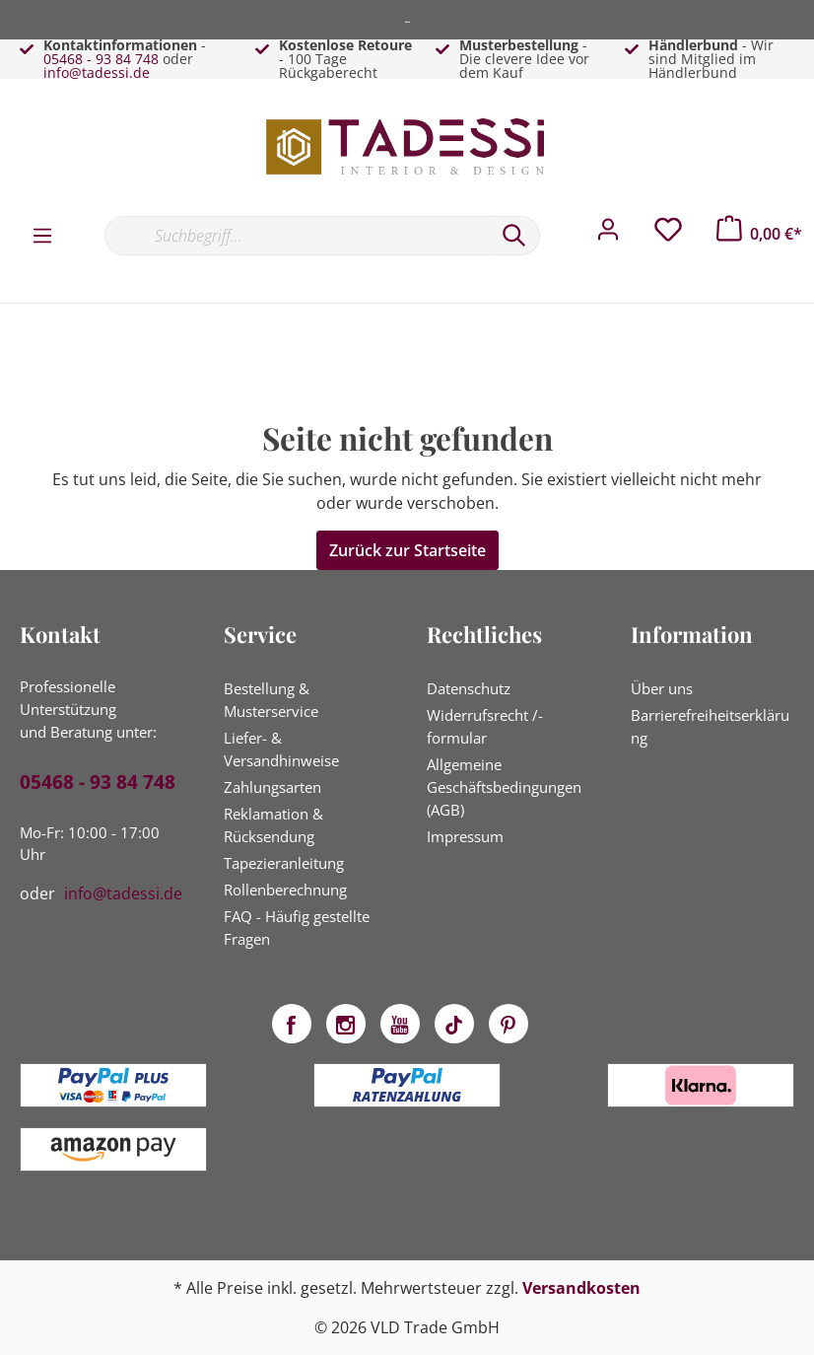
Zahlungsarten (272, 787)
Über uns (662, 688)
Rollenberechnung (285, 889)
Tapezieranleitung (284, 863)
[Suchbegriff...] (296, 235)
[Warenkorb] (759, 233)
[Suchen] (514, 235)
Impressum (465, 836)
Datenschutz (468, 688)
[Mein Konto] (608, 234)
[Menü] (42, 234)
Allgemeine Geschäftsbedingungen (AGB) (504, 787)
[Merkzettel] (668, 234)
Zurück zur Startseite (407, 550)
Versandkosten (581, 1288)
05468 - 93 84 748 (101, 58)
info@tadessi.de (96, 72)
